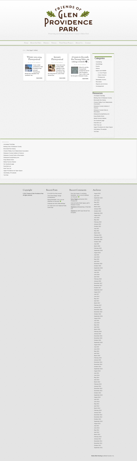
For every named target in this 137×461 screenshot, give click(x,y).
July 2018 (96, 272)
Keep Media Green (99, 116)
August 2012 (97, 423)
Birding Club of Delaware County (103, 98)
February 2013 (98, 410)
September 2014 (98, 368)
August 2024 (97, 193)
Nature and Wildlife (101, 70)
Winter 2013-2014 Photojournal (34, 58)
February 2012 (98, 436)
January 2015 (97, 360)
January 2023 (97, 209)
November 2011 (98, 443)
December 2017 (98, 283)
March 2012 (97, 434)
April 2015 (96, 353)
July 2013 (96, 399)
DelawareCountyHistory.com (101, 114)
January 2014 (97, 386)
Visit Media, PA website (100, 129)
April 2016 (96, 327)
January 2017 (97, 307)
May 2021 (96, 230)
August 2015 (97, 344)
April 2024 (96, 195)
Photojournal (101, 77)
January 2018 (97, 281)
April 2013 (96, 406)
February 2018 (98, 279)
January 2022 (97, 224)
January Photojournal (57, 58)
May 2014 (96, 377)
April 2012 (96, 432)
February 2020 (98, 248)
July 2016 (96, 320)
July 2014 (96, 373)
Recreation (99, 81)
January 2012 (97, 439)
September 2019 (98, 250)
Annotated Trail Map (99, 95)
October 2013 (97, 393)
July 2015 (96, 347)
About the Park (36, 43)
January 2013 (97, 412)
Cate (72, 203)
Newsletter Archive (101, 79)
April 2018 (96, 276)
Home (26, 43)
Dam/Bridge (99, 64)
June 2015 (96, 349)
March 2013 (97, 408)
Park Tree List (97, 125)
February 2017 (98, 305)
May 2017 (96, 298)
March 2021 (97, 233)
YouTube (96, 131)
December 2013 (98, 388)
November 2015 (98, 338)
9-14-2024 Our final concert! (54, 193)
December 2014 (98, 362)
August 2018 (97, 270)
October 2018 (97, 266)
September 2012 (98, 421)
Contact (88, 43)
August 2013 (97, 397)
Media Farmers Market (100, 118)
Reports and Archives (102, 84)
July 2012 (96, 425)
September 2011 (98, 447)
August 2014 (97, 371)
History (46, 43)
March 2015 (97, 355)
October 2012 (97, 419)
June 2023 (96, 200)
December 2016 (98, 309)
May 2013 (96, 404)
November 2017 (98, 285)
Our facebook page (99, 120)
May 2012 (96, 430)
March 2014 (97, 382)
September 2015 (98, 342)
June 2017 (96, 296)
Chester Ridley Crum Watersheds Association (16, 151)
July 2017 (96, 294)
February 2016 (98, 331)
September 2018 (98, 268)
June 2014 (96, 375)
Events (98, 66)
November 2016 (98, 312)
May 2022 (96, 219)
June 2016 (96, 322)
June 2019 (96, 257)
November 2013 (98, 390)
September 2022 (98, 213)
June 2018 (96, 274)
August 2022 (97, 215)
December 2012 (98, 414)
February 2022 (98, 222)
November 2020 (98, 239)
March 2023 (97, 206)
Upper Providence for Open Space (103, 127)
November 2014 (98, 364)
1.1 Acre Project (102, 73)
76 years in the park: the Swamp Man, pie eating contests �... (80, 59)
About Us (79, 43)
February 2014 (98, 384)
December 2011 (98, 441)
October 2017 (97, 287)
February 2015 (98, 358)
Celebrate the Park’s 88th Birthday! (56, 203)
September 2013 (98, 395)
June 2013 (96, 401)
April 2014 (96, 379)
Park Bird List (97, 122)
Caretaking (99, 62)
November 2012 (98, 417)
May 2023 (96, 202)
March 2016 (97, 329)
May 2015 (96, 351)
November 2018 (98, 263)
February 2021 (98, 235)
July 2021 (96, 228)
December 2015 (98, 336)
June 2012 (96, 428)
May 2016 (96, 325)
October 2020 (97, 241)
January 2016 (97, 333)
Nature (54, 43)
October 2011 (97, 445)
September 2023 (98, 198)
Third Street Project (66, 43)
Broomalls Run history (100, 100)
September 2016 (98, 316)
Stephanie (38, 62)
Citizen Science (102, 75)
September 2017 (98, 290)
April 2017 (96, 301)
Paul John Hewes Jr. (76, 193)
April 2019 (96, 261)
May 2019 (96, 259)
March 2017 (97, 303)
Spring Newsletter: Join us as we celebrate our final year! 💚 (80, 195)
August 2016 (97, 318)
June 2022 (96, 217)
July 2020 (96, 244)
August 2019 (97, 252)
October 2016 (97, 314)
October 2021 (97, 226)
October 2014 (97, 366)
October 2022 (97, 211)
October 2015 (97, 340)
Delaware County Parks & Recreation (14, 155)
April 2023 (96, 204)
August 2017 (97, 292)
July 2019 (96, 255)
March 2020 (97, 246)
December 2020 (98, 237)
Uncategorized (100, 86)
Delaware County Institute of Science (14, 153)
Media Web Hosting (96, 456)
